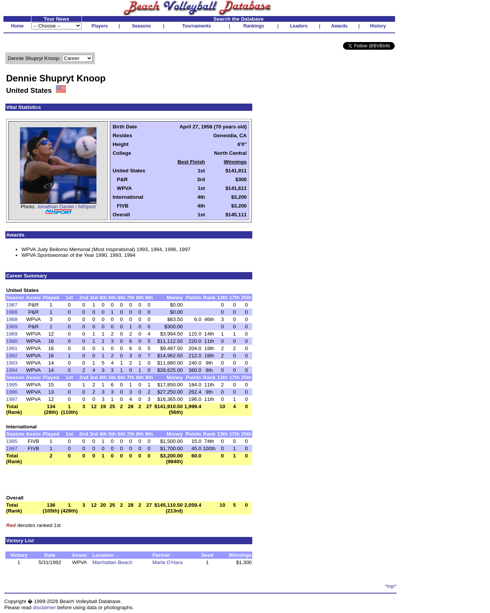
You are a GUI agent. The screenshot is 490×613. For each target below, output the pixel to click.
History (378, 26)
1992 (12, 355)
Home (17, 26)
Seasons (141, 26)
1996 (12, 392)
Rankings (253, 26)
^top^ (391, 586)
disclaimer (44, 607)
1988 (12, 312)
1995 (12, 385)
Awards (339, 26)
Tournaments (196, 26)
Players (99, 26)
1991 (12, 348)
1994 (12, 370)
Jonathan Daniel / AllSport (66, 206)
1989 (12, 326)
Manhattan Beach (112, 562)
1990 (12, 341)
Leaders (298, 26)
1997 (12, 399)
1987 (12, 305)
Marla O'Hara (167, 562)
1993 (12, 363)
